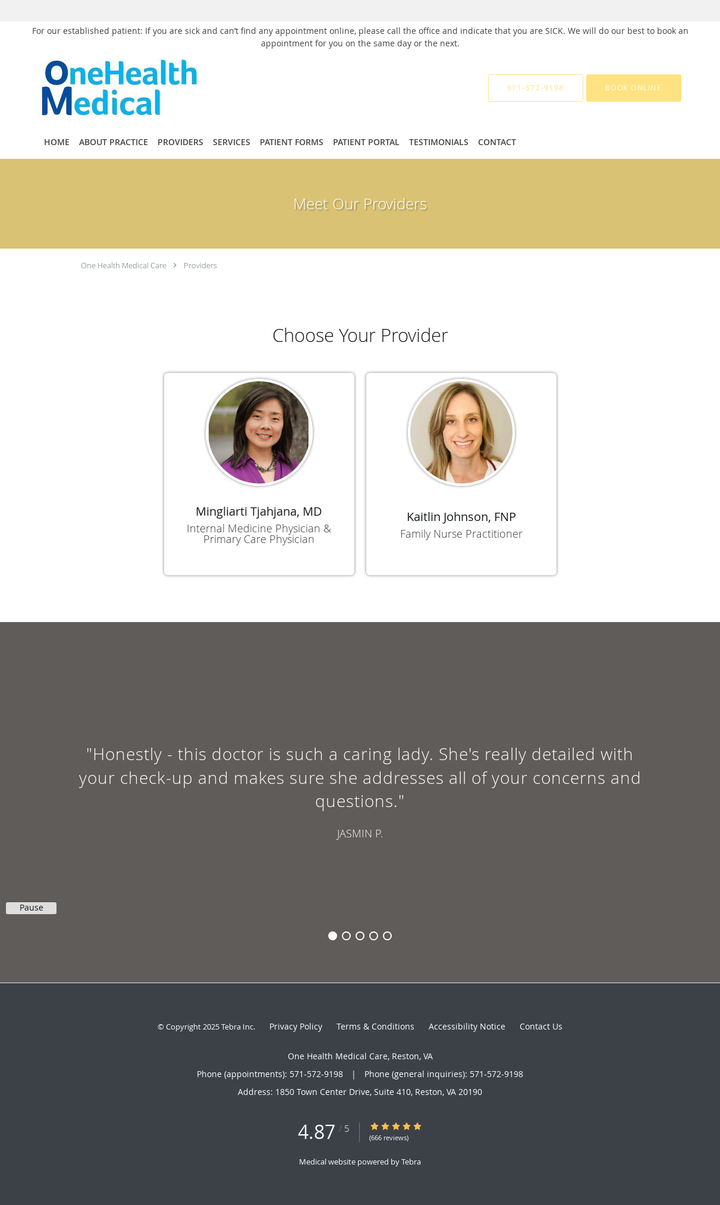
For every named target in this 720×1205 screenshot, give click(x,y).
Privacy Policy (295, 1026)
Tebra (411, 1161)
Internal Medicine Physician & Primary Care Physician (259, 533)
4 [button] (373, 936)
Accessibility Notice (467, 1026)
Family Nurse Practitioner (461, 533)
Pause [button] (31, 907)
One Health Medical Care (123, 265)
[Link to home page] (164, 88)
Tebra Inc (237, 1026)
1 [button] (332, 936)
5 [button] (387, 936)
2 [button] (346, 936)
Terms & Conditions (375, 1026)
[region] (360, 790)
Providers (200, 265)
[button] (633, 88)
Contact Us (541, 1026)
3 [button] (360, 936)
